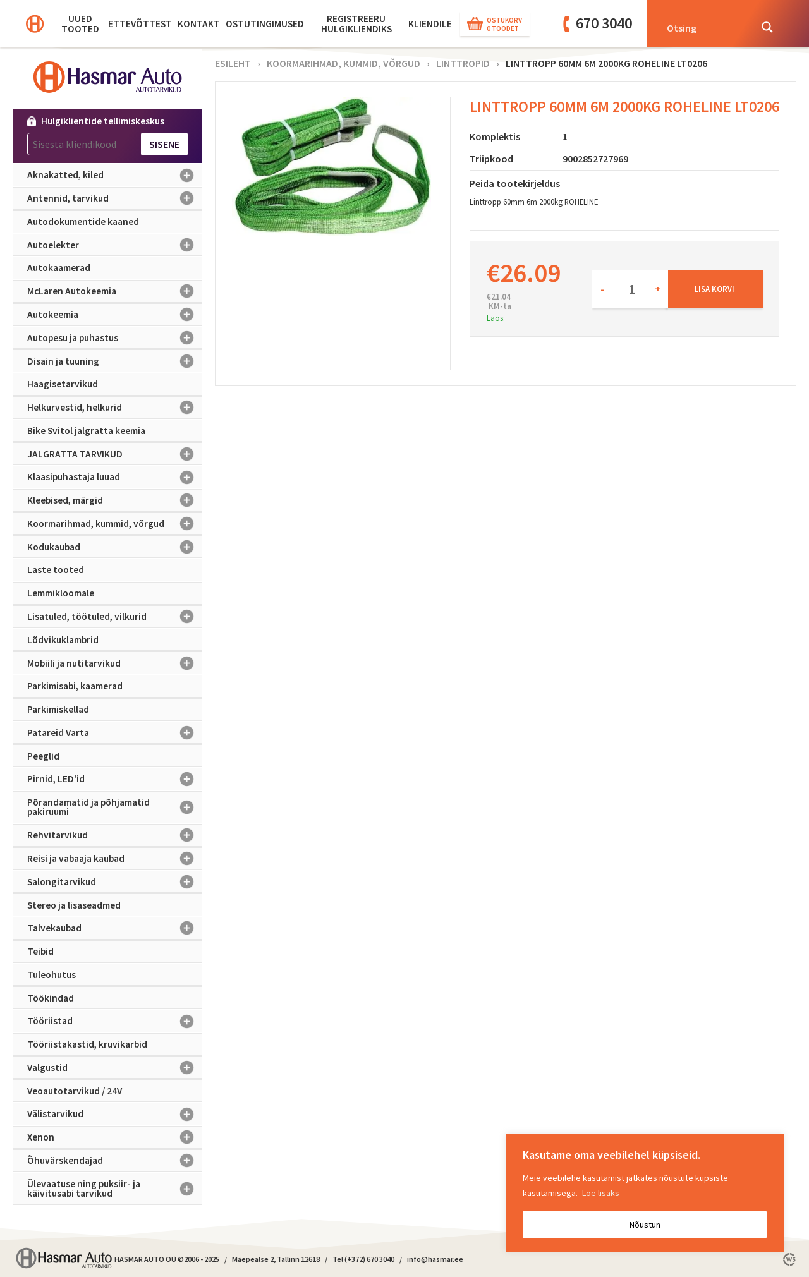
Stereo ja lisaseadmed (74, 905)
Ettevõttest (140, 23)
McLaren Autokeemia (114, 291)
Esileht (233, 63)
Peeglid (43, 756)
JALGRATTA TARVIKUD (114, 453)
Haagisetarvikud (62, 384)
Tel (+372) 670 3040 (363, 1259)
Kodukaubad (114, 546)
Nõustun (645, 1224)
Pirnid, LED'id (114, 779)
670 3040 (604, 23)
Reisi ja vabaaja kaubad (114, 858)
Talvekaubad (114, 928)
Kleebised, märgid (114, 500)
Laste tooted (55, 570)
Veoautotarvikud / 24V (74, 1091)
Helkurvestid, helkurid (114, 407)
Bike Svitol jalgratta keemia (86, 431)
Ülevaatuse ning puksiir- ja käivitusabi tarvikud (114, 1188)
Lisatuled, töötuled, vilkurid (114, 616)
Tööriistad (114, 1021)
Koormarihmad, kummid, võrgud (114, 524)
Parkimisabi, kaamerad (75, 686)
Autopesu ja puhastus (114, 338)
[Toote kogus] (630, 289)
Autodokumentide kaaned (83, 221)
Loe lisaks (600, 1193)
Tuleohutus (51, 975)
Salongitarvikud (114, 882)
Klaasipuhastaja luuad (114, 477)
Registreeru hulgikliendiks (356, 23)
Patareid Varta (114, 733)
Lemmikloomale (60, 593)
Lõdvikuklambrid (63, 640)
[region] (645, 1193)
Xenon (114, 1137)
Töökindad (50, 998)
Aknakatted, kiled (114, 175)
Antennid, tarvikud (114, 198)
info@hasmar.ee (435, 1259)
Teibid (40, 951)
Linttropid (463, 63)
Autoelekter (114, 245)
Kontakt (199, 23)
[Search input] (705, 27)
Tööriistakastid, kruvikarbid (87, 1044)
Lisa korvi (714, 289)
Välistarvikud (114, 1114)
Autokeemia (114, 314)
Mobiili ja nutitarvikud (114, 663)
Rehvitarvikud (114, 835)
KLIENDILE (430, 23)
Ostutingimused (265, 23)
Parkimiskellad (58, 709)
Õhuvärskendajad (114, 1160)
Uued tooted (80, 23)
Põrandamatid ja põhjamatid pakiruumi (114, 807)
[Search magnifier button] (767, 27)
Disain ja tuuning (114, 361)
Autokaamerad (58, 268)
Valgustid (114, 1068)
